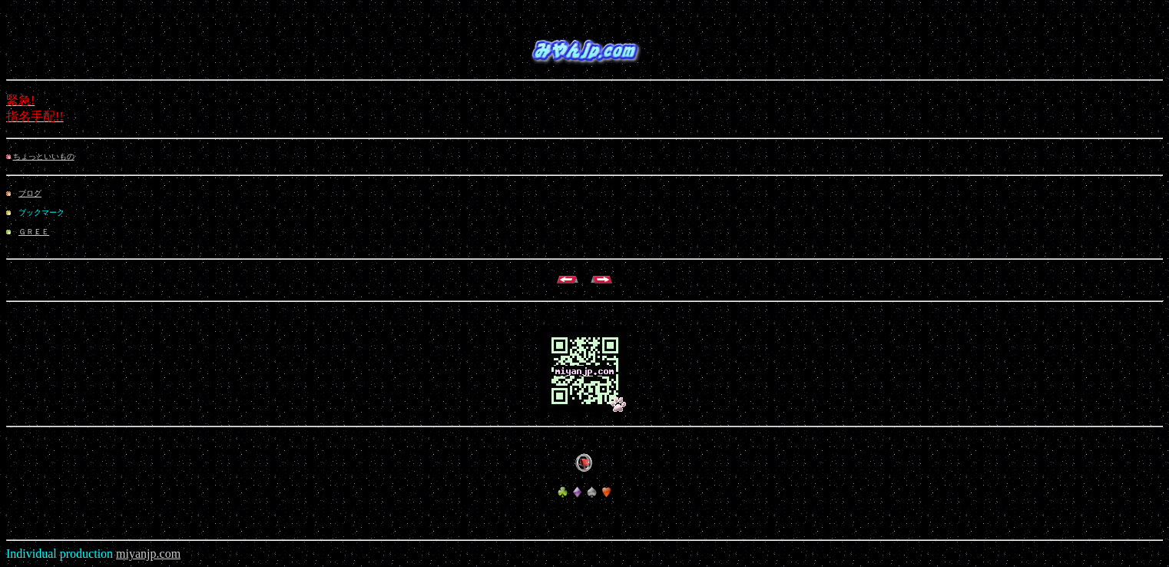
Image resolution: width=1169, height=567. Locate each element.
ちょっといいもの (44, 156)
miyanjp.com (148, 553)
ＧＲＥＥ (33, 231)
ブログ (29, 193)
